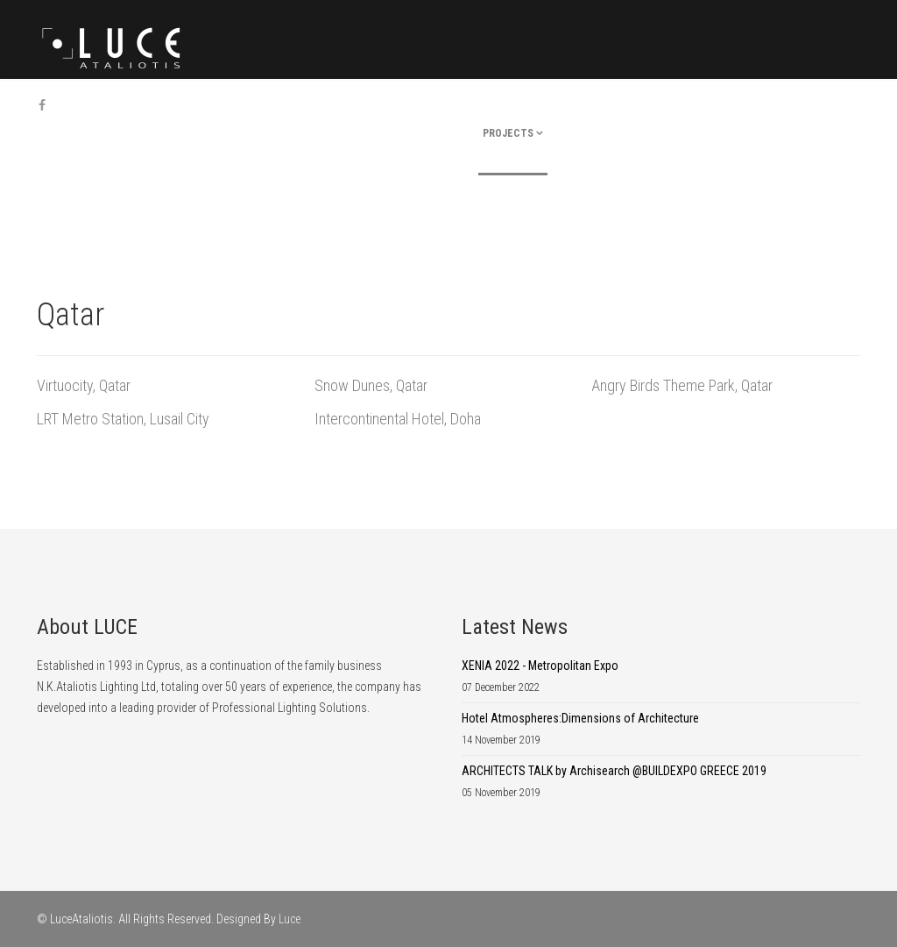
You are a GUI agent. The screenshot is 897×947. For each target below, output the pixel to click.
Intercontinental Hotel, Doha (397, 418)
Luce (289, 919)
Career (738, 133)
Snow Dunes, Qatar (370, 385)
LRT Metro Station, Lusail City (123, 418)
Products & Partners (608, 133)
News (696, 133)
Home (406, 133)
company (451, 133)
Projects (508, 133)
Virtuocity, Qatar (84, 385)
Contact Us (797, 133)
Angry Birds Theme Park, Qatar (682, 385)
